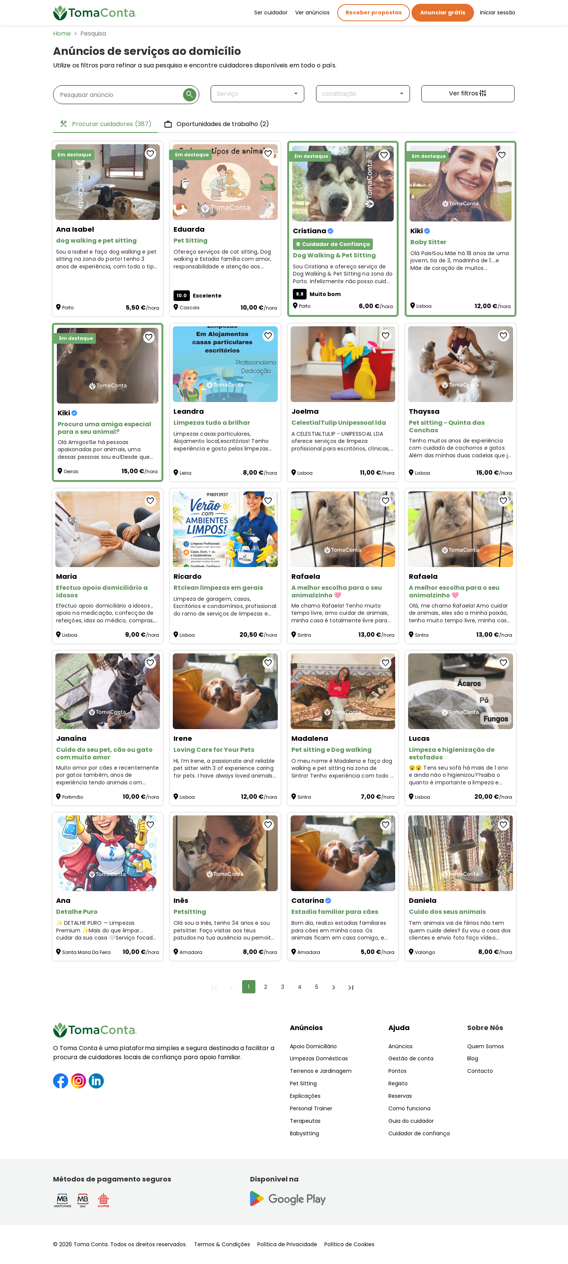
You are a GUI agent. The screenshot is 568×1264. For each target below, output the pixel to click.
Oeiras (71, 471)
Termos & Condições (222, 1244)
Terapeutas (305, 1121)
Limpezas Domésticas (319, 1058)
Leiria (185, 473)
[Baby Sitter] (461, 183)
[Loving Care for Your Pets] (225, 691)
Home (62, 33)
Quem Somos (485, 1046)
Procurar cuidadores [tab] (105, 124)
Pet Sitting (303, 1083)
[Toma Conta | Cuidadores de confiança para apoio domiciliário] (95, 12)
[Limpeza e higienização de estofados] (460, 691)
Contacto (480, 1071)
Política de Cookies (349, 1244)
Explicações (305, 1096)
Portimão (72, 797)
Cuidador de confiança (419, 1133)
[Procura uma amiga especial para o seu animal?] (108, 366)
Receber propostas (374, 12)
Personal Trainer (311, 1108)
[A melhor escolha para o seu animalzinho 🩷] (343, 529)
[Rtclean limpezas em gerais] (225, 529)
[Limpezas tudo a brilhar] (225, 364)
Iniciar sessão (497, 12)
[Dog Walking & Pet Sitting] (343, 183)
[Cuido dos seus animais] (460, 853)
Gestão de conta (410, 1058)
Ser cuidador (271, 12)
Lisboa (424, 306)
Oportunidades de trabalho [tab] (216, 124)
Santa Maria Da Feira (86, 952)
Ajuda (399, 1027)
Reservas (400, 1096)
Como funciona (409, 1108)
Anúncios (306, 1027)
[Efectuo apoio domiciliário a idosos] (107, 529)
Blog (472, 1058)
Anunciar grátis (442, 12)
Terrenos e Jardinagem (321, 1071)
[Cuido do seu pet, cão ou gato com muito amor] (107, 691)
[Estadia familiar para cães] (343, 853)
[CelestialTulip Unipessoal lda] (343, 364)
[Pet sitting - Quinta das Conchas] (460, 364)
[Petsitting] (225, 853)
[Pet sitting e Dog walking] (343, 691)
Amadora (191, 952)
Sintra (304, 635)
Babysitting (304, 1133)
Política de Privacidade (287, 1244)
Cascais (190, 307)
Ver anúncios (312, 12)
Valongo (425, 952)
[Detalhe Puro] (107, 853)
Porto (68, 307)
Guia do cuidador (411, 1121)
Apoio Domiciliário (313, 1046)
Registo (398, 1083)
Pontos (397, 1071)
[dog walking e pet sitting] (107, 182)
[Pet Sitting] (225, 182)
